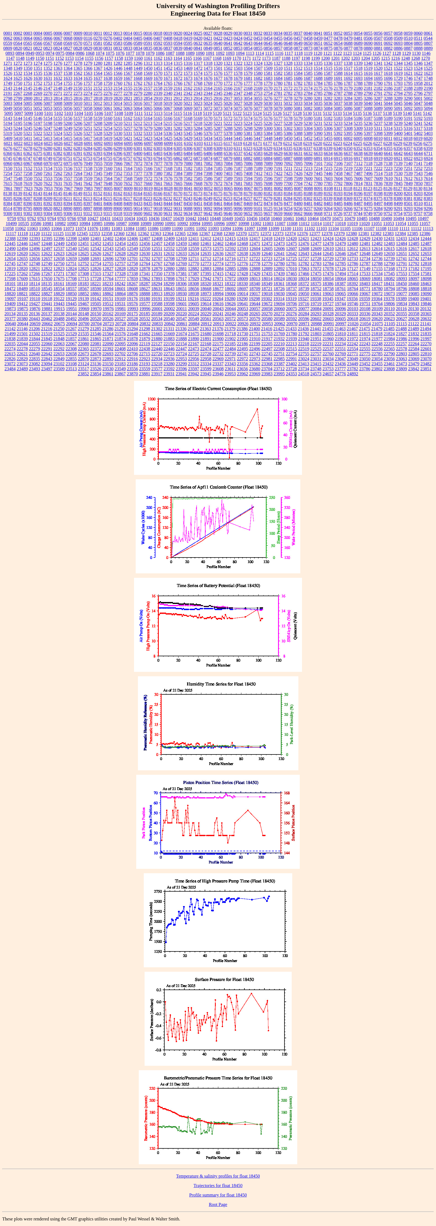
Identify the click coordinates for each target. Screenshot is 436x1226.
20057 (254, 308)
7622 (47, 183)
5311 (378, 128)
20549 (193, 318)
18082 (389, 278)
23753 (328, 368)
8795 (27, 208)
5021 (188, 103)
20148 (83, 313)
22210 (279, 343)
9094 (218, 208)
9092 (208, 208)
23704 (266, 368)
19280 (230, 298)
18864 (120, 293)
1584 (298, 73)
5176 (268, 118)
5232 (328, 123)
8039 (178, 188)
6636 (338, 153)
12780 (279, 263)
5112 (148, 113)
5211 (127, 123)
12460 (193, 243)
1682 (258, 78)
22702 (120, 353)
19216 (193, 298)
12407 (144, 238)
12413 (218, 238)
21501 (22, 333)
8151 (87, 193)
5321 (27, 133)
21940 (303, 338)
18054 (328, 278)
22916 (132, 358)
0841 (198, 48)
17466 (303, 273)
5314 (388, 128)
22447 (181, 348)
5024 (208, 103)
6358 (418, 148)
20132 (425, 308)
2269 (37, 93)
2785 (318, 93)
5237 (378, 123)
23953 (230, 373)
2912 (178, 98)
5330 (117, 133)
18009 (242, 278)
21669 (169, 333)
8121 (357, 188)
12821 (34, 268)
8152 (97, 193)
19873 (10, 308)
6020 (427, 138)
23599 (205, 368)
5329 (107, 133)
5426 (178, 138)
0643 (248, 43)
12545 (120, 248)
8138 (7, 193)
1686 (298, 78)
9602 (147, 213)
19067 (364, 293)
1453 (178, 68)
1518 (358, 68)
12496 (34, 248)
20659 (34, 323)
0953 (40, 53)
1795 (408, 83)
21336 (181, 328)
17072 (315, 268)
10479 (349, 218)
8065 (228, 188)
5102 (58, 113)
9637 (198, 213)
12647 (352, 253)
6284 (87, 148)
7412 (258, 173)
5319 (7, 133)
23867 (120, 373)
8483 (328, 203)
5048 (428, 103)
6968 (38, 163)
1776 (238, 83)
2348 (248, 93)
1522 (398, 68)
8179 (248, 193)
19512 (107, 303)
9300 (8, 213)
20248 (242, 313)
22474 (205, 348)
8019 (148, 188)
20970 (291, 323)
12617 (413, 248)
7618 (17, 183)
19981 (120, 308)
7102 (328, 163)
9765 (61, 218)
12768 (169, 263)
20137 (46, 313)
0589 (137, 43)
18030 (291, 278)
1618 (388, 73)
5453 (318, 138)
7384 (178, 173)
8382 (418, 198)
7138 (387, 163)
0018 (157, 33)
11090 (177, 228)
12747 (22, 263)
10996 (219, 223)
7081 (198, 163)
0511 (418, 38)
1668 (137, 78)
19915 (59, 308)
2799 (17, 98)
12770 (193, 263)
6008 (368, 138)
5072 (208, 108)
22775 (364, 353)
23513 (71, 368)
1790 (378, 83)
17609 (22, 278)
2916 (218, 98)
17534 (377, 273)
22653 (59, 353)
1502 (228, 68)
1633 (67, 78)
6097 (148, 143)
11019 (352, 223)
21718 (230, 333)
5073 (218, 108)
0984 (70, 53)
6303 (157, 148)
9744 (357, 213)
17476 (328, 273)
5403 (428, 133)
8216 (117, 198)
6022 (18, 143)
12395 (46, 238)
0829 (87, 48)
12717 (242, 258)
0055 (368, 33)
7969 (78, 188)
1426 (107, 68)
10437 (166, 218)
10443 (203, 218)
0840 (188, 48)
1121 (327, 53)
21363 (205, 328)
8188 (308, 193)
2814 (57, 98)
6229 (397, 143)
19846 (426, 303)
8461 (218, 203)
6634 (328, 153)
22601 (426, 348)
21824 (389, 333)
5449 (278, 138)
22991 (291, 358)
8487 (358, 203)
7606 (358, 178)
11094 (225, 228)
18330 (242, 283)
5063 (127, 108)
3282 (328, 98)
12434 (413, 238)
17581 (426, 273)
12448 (46, 243)
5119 (207, 113)
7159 (97, 168)
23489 (22, 368)
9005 (127, 208)
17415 (218, 273)
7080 (188, 163)
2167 (238, 88)
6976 (78, 163)
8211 (67, 198)
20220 (181, 313)
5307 (338, 128)
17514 (352, 273)
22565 (389, 348)
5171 (218, 118)
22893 (107, 358)
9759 (11, 218)
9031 (178, 208)
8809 (37, 208)
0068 (68, 38)
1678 (228, 78)
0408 (168, 38)
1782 (298, 83)
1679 (238, 78)
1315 (178, 63)
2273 (77, 93)
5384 (268, 133)
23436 (340, 363)
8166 (157, 193)
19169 (120, 298)
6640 (378, 153)
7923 (28, 188)
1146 (426, 53)
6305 (178, 148)
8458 (208, 203)
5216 (178, 123)
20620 (377, 318)
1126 (377, 53)
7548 (17, 178)
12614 (377, 248)
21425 (278, 328)
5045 (398, 103)
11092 (201, 228)
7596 (268, 178)
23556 (132, 368)
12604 (254, 248)
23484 (10, 368)
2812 (37, 98)
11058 (8, 228)
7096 (308, 163)
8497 (378, 203)
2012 (428, 83)
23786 (364, 368)
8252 (218, 198)
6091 (88, 143)
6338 (318, 148)
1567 (127, 73)
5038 (348, 103)
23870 (132, 373)
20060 (279, 308)
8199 (388, 193)
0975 (60, 53)
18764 (352, 288)
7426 (298, 173)
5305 (318, 128)
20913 (218, 323)
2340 (168, 93)
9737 (347, 213)
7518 (388, 173)
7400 (218, 173)
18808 (413, 288)
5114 (168, 113)
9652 (248, 213)
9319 (127, 213)
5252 (97, 128)
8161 (107, 193)
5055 (57, 108)
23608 (218, 368)
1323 (248, 63)
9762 (31, 218)
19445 (71, 303)
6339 (328, 148)
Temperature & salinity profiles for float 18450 (218, 1176)
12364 (168, 233)
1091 (210, 53)
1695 (378, 78)
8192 (328, 193)
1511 (288, 68)
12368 (216, 233)
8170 (178, 193)
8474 (268, 203)
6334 (278, 148)
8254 (238, 198)
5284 (198, 128)
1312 (147, 63)
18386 (327, 283)
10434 (129, 218)
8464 (228, 203)
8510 (418, 203)
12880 (169, 268)
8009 (128, 188)
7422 (278, 173)
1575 (208, 73)
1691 (338, 78)
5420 (117, 138)
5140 (407, 113)
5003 (7, 103)
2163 (198, 88)
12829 (132, 268)
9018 (157, 208)
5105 (88, 113)
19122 (59, 298)
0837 (168, 48)
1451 (157, 68)
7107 (348, 163)
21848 (59, 338)
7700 (288, 183)
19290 (242, 298)
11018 (340, 223)
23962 (242, 373)
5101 (48, 113)
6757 (127, 158)
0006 (57, 33)
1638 (107, 78)
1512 (298, 68)
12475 (291, 243)
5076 (248, 108)
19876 (34, 308)
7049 (88, 163)
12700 (120, 258)
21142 (10, 328)
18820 (10, 293)
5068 (178, 108)
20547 (181, 318)
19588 (156, 303)
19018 (266, 293)
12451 (83, 243)
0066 (48, 38)
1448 (127, 68)
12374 (290, 233)
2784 (308, 93)
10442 (190, 218)
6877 (218, 158)
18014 (266, 278)
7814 (358, 183)
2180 (358, 88)
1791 (388, 83)
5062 (117, 108)
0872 (298, 48)
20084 (315, 308)
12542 (95, 248)
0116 (88, 38)
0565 (27, 43)
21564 (107, 333)
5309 (358, 128)
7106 (338, 163)
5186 (358, 118)
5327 (87, 133)
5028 (248, 103)
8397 (87, 203)
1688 (318, 78)
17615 (34, 278)
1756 (77, 83)
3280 (308, 98)
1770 (218, 83)
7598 (288, 178)
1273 (27, 63)
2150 (77, 88)
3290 (408, 98)
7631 (57, 183)
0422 (218, 38)
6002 (348, 138)
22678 (95, 353)
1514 (318, 68)
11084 (128, 228)
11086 (153, 228)
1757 (87, 83)
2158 (157, 88)
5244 (17, 128)
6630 (288, 153)
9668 (318, 213)
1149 (30, 58)
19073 (389, 293)
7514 (378, 173)
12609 (315, 248)
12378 (327, 233)
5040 (368, 103)
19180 (144, 298)
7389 (188, 173)
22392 (107, 348)
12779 (266, 263)
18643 (169, 288)
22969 (218, 358)
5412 (37, 138)
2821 (127, 98)
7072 (138, 163)
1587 (328, 73)
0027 (208, 33)
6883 (258, 158)
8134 (427, 188)
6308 (208, 148)
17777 (120, 278)
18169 (70, 283)
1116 (279, 53)
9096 (238, 208)
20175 (132, 313)
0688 (348, 43)
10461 (288, 218)
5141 (417, 113)
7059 (108, 163)
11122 (46, 233)
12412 (205, 238)
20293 (315, 313)
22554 (352, 348)
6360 (7, 153)
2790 (368, 93)
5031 (278, 103)
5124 (257, 113)
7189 (258, 168)
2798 (7, 98)
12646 (340, 253)
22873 (95, 358)
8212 (77, 198)
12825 (83, 268)
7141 (417, 163)
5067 (168, 108)
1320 (218, 63)
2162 (188, 88)
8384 (7, 203)
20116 (401, 308)
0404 (127, 38)
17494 (340, 273)
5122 (237, 113)
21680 (205, 333)
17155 (377, 268)
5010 (77, 103)
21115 (401, 323)
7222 (378, 168)
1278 (77, 63)
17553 (401, 273)
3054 (248, 98)
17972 (230, 278)
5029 (258, 103)
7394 (198, 173)
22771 (352, 353)
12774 (218, 263)
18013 (254, 278)
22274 (10, 348)
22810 (426, 353)
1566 (117, 73)
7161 (117, 168)
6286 (107, 148)
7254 (7, 173)
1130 (416, 53)
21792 (303, 333)
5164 (147, 118)
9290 (388, 208)
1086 (160, 53)
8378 (388, 198)
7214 (318, 168)
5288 (228, 128)
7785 (328, 183)
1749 (7, 83)
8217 (127, 198)
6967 (28, 163)
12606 (279, 248)
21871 (107, 338)
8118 (348, 188)
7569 (137, 178)
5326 (77, 133)
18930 (181, 293)
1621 (408, 73)
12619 (10, 253)
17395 (205, 273)
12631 (156, 253)
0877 (348, 48)
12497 (46, 248)
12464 (230, 243)
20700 (83, 323)
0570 (77, 43)
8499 (398, 203)
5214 (157, 123)
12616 (401, 248)
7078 (168, 163)
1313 (157, 63)
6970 (48, 163)
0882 (388, 48)
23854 (95, 373)
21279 (83, 328)
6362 (27, 153)
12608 (303, 248)
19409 (10, 303)
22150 (169, 343)
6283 (77, 148)
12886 (242, 268)
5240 (408, 123)
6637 (348, 153)
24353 (291, 373)
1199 (315, 58)
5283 (188, 128)
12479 (340, 243)
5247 (47, 128)
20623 (389, 318)
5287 (218, 128)
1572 (178, 73)
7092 (288, 163)
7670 (208, 183)
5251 (87, 128)
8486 (348, 203)
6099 (168, 143)
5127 (287, 113)
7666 (188, 183)
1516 (338, 68)
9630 (157, 213)
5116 (187, 113)
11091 (189, 228)
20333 (352, 313)
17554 (413, 273)
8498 (388, 203)
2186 (388, 88)
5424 (157, 138)
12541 (83, 248)
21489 (413, 328)
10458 (264, 218)
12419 (279, 238)
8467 (238, 203)
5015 (127, 103)
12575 (218, 248)
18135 (46, 283)
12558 (181, 248)
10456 (251, 218)
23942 (193, 373)
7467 (348, 173)
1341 (378, 63)
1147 (10, 58)
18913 (156, 293)
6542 (248, 153)
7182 (188, 168)
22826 (10, 358)
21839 (22, 338)
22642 (46, 353)
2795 (408, 93)
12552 (169, 248)
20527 (120, 318)
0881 (378, 48)
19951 (71, 308)
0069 (78, 38)
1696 (388, 78)
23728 (291, 368)
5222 (228, 123)
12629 (132, 253)
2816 (77, 98)
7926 (38, 188)
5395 (348, 133)
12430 (377, 238)
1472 (198, 68)
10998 (243, 223)
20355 (401, 313)
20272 (279, 313)
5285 (208, 128)
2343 (198, 93)
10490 (386, 218)
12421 (303, 238)
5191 (408, 118)
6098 (158, 143)
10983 (72, 223)
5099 (28, 113)
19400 (413, 298)
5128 (297, 113)
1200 (325, 58)
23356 (242, 363)
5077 (258, 108)
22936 (169, 358)
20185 (144, 313)
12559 (193, 248)
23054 (377, 358)
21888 (181, 338)
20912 (206, 323)
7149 (427, 163)
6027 (68, 143)
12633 (181, 253)
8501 (408, 203)
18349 (266, 283)
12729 (328, 258)
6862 (178, 158)
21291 (120, 328)
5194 (7, 123)
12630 (144, 253)
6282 (67, 148)
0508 (388, 38)
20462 (46, 318)
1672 (178, 78)
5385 (278, 133)
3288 (388, 98)
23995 (279, 373)
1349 (17, 68)
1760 (117, 83)
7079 (178, 163)
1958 (418, 83)
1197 (295, 58)
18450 (401, 283)
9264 (328, 208)
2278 (127, 93)
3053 (238, 98)
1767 (188, 83)
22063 (59, 343)
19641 (242, 303)
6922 (408, 158)
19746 (352, 303)
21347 (193, 328)
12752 (83, 263)
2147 (47, 88)
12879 (156, 268)
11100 (285, 228)
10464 (313, 218)
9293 (408, 208)
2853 (137, 98)
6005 (358, 138)
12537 (59, 248)
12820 (22, 268)
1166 (197, 58)
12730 (340, 258)
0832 (117, 48)
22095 (120, 343)
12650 (389, 253)
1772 (228, 83)
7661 (157, 183)
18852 (83, 293)
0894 (20, 53)
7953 (48, 188)
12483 (389, 243)
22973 (254, 358)
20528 (132, 318)
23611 (230, 368)
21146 (22, 328)
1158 (118, 58)
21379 (230, 328)
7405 (238, 173)
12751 (71, 263)
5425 (168, 138)
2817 (87, 98)
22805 (413, 353)
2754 (268, 93)
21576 (120, 333)
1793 (398, 83)
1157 (109, 58)
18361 (278, 283)
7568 (127, 178)
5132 (327, 113)
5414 (57, 138)
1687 (308, 78)
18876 (132, 293)
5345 (188, 133)
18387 (340, 283)
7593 (238, 178)
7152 (27, 168)
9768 (81, 218)
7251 (408, 168)
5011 (87, 103)
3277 (278, 98)
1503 (238, 68)
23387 (279, 363)
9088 (188, 208)
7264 (77, 173)
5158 (87, 118)
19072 (377, 293)
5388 (298, 133)
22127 (156, 343)
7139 (397, 163)
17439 (279, 273)
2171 (278, 88)
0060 (418, 33)
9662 (298, 213)
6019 (417, 138)
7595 (258, 178)
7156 (67, 168)
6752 (77, 158)
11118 (22, 233)
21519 (46, 333)
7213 (308, 168)
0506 (368, 38)
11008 (292, 223)
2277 (117, 93)
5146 (37, 118)
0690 (368, 43)
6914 (328, 158)
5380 (238, 133)
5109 (128, 113)
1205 (375, 58)
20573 (242, 318)
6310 (228, 148)
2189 (418, 88)
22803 (401, 353)
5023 (198, 103)
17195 (426, 268)
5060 (97, 108)
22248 (377, 343)
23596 (181, 368)
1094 (240, 53)
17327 (107, 273)
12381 (363, 233)
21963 (340, 338)
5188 (378, 118)
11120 (34, 233)
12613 (364, 248)
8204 (428, 193)
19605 (193, 303)
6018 (407, 138)
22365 (83, 348)
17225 (10, 273)
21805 (328, 333)
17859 (132, 278)
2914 (198, 98)
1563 (87, 73)
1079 (150, 53)
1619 (398, 73)
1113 (250, 53)
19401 (425, 298)
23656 (242, 368)
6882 (248, 158)
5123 (247, 113)
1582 (278, 73)
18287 (144, 283)
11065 (44, 228)
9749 (367, 213)
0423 (228, 38)
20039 (193, 308)
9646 (228, 213)
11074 (80, 228)
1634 (77, 78)
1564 (97, 73)
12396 (59, 238)
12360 (119, 233)
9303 (38, 213)
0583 (117, 43)
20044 (230, 308)
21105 (389, 323)
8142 (27, 193)
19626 (230, 303)
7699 (278, 183)
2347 (238, 93)
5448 (268, 138)
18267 (132, 283)
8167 (168, 193)
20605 (340, 318)
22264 (413, 343)
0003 (27, 33)
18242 (119, 283)
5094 (428, 108)
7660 (147, 183)
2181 (368, 88)
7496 (368, 173)
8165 (147, 193)
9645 (218, 213)
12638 (242, 253)
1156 (99, 58)
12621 (34, 253)
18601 (120, 288)
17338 (132, 273)
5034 (308, 103)
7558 (77, 178)
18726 (279, 288)
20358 (413, 313)
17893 (156, 278)
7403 (228, 173)
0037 (298, 33)
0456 (288, 38)
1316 (188, 63)
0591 (147, 43)
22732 (218, 353)
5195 (17, 123)
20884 (193, 323)
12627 (107, 253)
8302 (308, 198)
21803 (315, 333)
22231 (328, 343)
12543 (107, 248)
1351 (37, 68)
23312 (193, 363)
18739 (303, 288)
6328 (258, 148)
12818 (426, 263)
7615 (7, 183)
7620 (37, 183)
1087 (170, 53)
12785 (340, 263)
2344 (208, 93)
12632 (169, 253)
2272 (67, 93)
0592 (157, 43)
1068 (90, 53)
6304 (168, 148)
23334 (205, 363)
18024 (279, 278)
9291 (398, 208)
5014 (117, 103)
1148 (20, 58)
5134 (347, 113)
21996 (413, 338)
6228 (387, 143)
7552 (37, 178)
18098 (426, 278)
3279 (298, 98)
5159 (97, 118)
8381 (408, 198)
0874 (318, 48)
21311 (169, 328)
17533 (364, 273)
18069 (364, 278)
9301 (18, 213)
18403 (364, 283)
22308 (71, 348)
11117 (11, 233)
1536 (47, 73)
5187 (368, 118)
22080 (83, 343)
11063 (32, 228)
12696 (107, 258)
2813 (47, 98)
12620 (22, 253)
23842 (413, 368)
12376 (302, 233)
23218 (156, 363)
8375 (378, 198)
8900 (117, 208)
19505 (95, 303)
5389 (308, 133)
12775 (230, 263)
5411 (28, 138)
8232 (168, 198)
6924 (428, 158)
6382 (57, 153)
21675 (193, 333)
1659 (117, 78)
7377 (137, 173)
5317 (418, 128)
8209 (47, 198)
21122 (413, 323)
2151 (87, 88)
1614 (348, 73)
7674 (228, 183)
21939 (291, 338)
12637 (230, 253)
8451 (198, 203)
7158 (87, 168)
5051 (27, 108)
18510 (34, 288)
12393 (34, 238)
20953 (267, 323)
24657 (328, 373)
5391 (328, 133)
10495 (411, 218)
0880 (368, 48)
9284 (378, 208)
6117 (228, 143)
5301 (278, 128)
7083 (218, 163)
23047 (340, 358)
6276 (7, 148)
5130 (307, 113)
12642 (291, 253)
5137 (377, 113)
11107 (369, 228)
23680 (254, 368)
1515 (328, 68)
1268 (415, 58)
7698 (268, 183)
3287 (378, 98)
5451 (298, 138)
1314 (168, 63)
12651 (401, 253)
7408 (248, 173)
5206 (77, 123)
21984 (389, 338)
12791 (401, 263)
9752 (387, 213)
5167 (178, 118)
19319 (291, 298)
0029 (228, 33)
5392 (338, 133)
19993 (132, 308)
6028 (78, 143)
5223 (238, 123)
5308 (348, 128)
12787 (364, 263)
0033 (268, 33)
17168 (389, 268)
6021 (8, 143)
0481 (358, 38)
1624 (7, 78)
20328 (328, 313)
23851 (426, 368)
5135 (357, 113)
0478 (338, 38)
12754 (95, 263)
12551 (156, 248)
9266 (348, 208)
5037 (338, 103)
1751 (27, 83)
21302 (156, 328)
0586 (127, 43)
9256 (298, 208)
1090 (200, 53)
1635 (87, 78)
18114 (34, 283)
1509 (268, 68)
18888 (144, 293)
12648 (364, 253)
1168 (217, 58)
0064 (28, 38)
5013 (107, 103)
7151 (17, 168)
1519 (368, 68)
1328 (288, 63)
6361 (17, 153)
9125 (268, 208)
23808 (389, 368)
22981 (266, 358)
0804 (408, 43)
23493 (34, 368)
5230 (308, 123)
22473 (193, 348)
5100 (38, 113)
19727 (328, 303)
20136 (34, 313)
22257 (401, 343)
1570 (157, 73)
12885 (230, 268)
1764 (157, 83)
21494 (425, 328)
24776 (340, 373)
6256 (417, 143)
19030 (279, 293)
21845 (46, 338)
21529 (71, 333)
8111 (338, 188)
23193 (144, 363)
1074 (100, 53)
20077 (303, 308)
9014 (137, 208)
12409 (169, 238)
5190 (398, 118)
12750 (59, 263)
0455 (278, 38)
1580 (258, 73)
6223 (337, 143)
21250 (59, 328)
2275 (97, 93)
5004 (17, 103)
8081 (268, 188)
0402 (117, 38)
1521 (388, 68)
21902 (230, 338)
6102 (188, 143)
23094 (46, 363)
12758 (132, 263)
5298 (248, 128)
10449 (227, 218)
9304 (48, 213)
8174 (208, 193)
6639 (368, 153)
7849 (408, 183)
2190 (428, 88)
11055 (412, 223)
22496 (254, 348)
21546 (95, 333)
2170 (268, 88)
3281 (318, 98)
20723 (108, 323)
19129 (71, 298)
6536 (228, 153)
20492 (71, 318)
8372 (358, 198)
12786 (352, 263)
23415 (315, 363)
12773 (205, 263)
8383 (428, 198)
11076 (92, 228)
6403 (157, 153)
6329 (268, 148)
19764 (377, 303)
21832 (413, 333)
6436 (168, 153)
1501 (218, 68)
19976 (108, 308)
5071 (198, 108)
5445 (238, 138)
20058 (266, 308)
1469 (188, 68)
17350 (156, 273)
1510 (278, 68)
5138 (387, 113)
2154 (117, 88)
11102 (309, 228)
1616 (368, 73)
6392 (87, 153)
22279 (34, 348)
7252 (418, 168)
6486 (208, 153)
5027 (238, 103)
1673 (188, 78)
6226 (367, 143)
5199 (57, 123)
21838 (10, 338)
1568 (137, 73)
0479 (348, 38)
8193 (338, 193)
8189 (318, 193)
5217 (188, 123)
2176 (328, 88)
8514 (7, 208)
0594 (178, 43)
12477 (315, 243)
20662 (47, 323)
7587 (218, 178)
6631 (298, 153)
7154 (47, 168)
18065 (352, 278)
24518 (303, 373)
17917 (181, 278)
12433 (401, 238)
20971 (303, 323)
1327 (278, 63)
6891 (318, 158)
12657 (46, 258)
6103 (198, 143)
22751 (279, 353)
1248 (405, 58)
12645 (328, 253)
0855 (258, 48)
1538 (67, 73)
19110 (34, 298)
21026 (352, 323)
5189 (388, 118)
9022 (168, 208)
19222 (205, 298)
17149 (364, 268)
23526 (95, 368)
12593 (242, 248)
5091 (398, 108)
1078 (140, 53)
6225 (357, 143)
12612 (352, 248)
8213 (87, 198)
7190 (268, 168)
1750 (17, 83)
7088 (258, 163)
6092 (98, 143)
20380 (22, 318)
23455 (377, 363)
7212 (298, 168)
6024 (38, 143)
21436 (303, 328)
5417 (87, 138)
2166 (228, 88)
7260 (37, 173)
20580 (266, 318)
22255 (389, 343)
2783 (298, 93)
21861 (83, 338)
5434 (208, 138)
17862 (144, 278)
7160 (107, 168)
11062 (20, 228)
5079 (278, 108)
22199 (254, 343)
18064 (340, 278)
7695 (258, 183)
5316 (408, 128)
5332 (137, 133)
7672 (218, 183)
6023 (28, 143)
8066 (238, 188)
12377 (314, 233)
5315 (398, 128)
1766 (178, 83)
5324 (57, 133)
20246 (230, 313)
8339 (328, 198)
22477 (218, 348)
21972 (352, 338)
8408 (117, 203)
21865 (95, 338)
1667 (127, 78)
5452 (308, 138)
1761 (127, 83)
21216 (46, 328)
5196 (27, 123)
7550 (27, 178)
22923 (144, 358)
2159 (168, 88)
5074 (228, 108)
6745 (7, 158)
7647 (97, 183)
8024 (158, 188)
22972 (242, 358)
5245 (27, 128)
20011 (181, 308)
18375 (315, 283)
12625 (83, 253)
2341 (178, 93)
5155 (57, 118)
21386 (242, 328)
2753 (258, 93)
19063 (328, 293)
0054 (358, 33)
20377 (10, 318)
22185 (230, 343)
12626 (95, 253)
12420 (291, 238)
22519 (303, 348)
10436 (154, 218)
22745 (266, 353)
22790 (389, 353)
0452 (248, 38)
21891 (205, 338)
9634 (188, 213)
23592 (169, 368)
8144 (47, 193)
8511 (428, 203)
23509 (59, 368)
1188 (286, 58)
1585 (308, 73)
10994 (194, 223)
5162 (127, 118)
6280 (47, 148)
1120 (317, 53)
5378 (228, 133)
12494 (22, 248)
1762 (137, 83)
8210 (57, 198)
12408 (156, 238)
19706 (291, 303)
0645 (268, 43)
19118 (46, 298)
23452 (364, 363)
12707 (156, 258)
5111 (138, 113)
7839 (388, 183)
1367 (97, 68)
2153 (107, 88)
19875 (22, 308)
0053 (348, 33)
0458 (308, 38)
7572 (147, 178)
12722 (254, 258)
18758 (328, 288)
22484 (230, 348)
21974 (364, 338)
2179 (348, 88)
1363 (57, 68)
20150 (95, 313)
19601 (181, 303)
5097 (18, 113)
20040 (205, 308)
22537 (328, 348)
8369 (348, 198)
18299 (168, 283)
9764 (51, 218)
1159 (128, 58)
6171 (257, 143)
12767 (156, 263)
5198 (47, 123)
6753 (87, 158)
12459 (181, 243)
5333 (147, 133)
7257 (17, 173)
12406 (132, 238)
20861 (181, 323)
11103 (321, 228)
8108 (328, 188)
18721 (266, 288)
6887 (288, 158)
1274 (37, 63)
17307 (71, 273)
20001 (157, 308)
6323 (248, 148)
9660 (288, 213)
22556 (377, 348)
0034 (278, 33)
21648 (132, 333)
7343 (87, 173)
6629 (278, 153)
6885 (278, 158)
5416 (77, 138)
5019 (168, 103)
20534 (156, 318)
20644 (22, 323)
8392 (47, 203)
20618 (352, 318)
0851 (218, 48)
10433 (117, 218)
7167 (157, 168)
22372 (95, 348)
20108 (364, 308)
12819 (10, 268)
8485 (338, 203)
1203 (355, 58)
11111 (404, 228)
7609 (378, 178)
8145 (57, 193)
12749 (46, 263)
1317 (198, 63)
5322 (37, 133)
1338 (348, 63)
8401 (97, 203)
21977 (377, 338)
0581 (97, 43)
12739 (389, 258)
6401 (147, 153)
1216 (395, 58)
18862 (107, 293)
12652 (413, 253)
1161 (148, 58)
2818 (97, 98)
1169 (226, 58)
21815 (364, 333)
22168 (205, 343)
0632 (198, 43)
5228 (288, 123)
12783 (315, 263)
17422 (230, 273)
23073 (22, 363)
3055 (258, 98)
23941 (181, 373)
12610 (328, 248)
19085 (413, 293)
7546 (428, 173)
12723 (266, 258)
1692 (348, 78)
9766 (71, 218)
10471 (337, 218)
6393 (97, 153)
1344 (398, 63)
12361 (131, 233)
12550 (144, 248)
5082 (308, 108)
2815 (67, 98)
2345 (218, 93)
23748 (315, 368)
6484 (188, 153)
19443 (59, 303)
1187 (276, 58)
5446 (248, 138)
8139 (17, 193)
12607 (291, 248)
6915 (338, 158)
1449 (137, 68)
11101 (297, 228)
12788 (377, 263)
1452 (168, 68)
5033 (298, 103)
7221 (368, 168)
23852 (83, 373)
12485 (413, 243)
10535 (23, 223)
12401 (95, 238)
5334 (157, 133)
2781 (278, 93)
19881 (47, 308)
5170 (208, 118)
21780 (291, 333)
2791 (378, 93)
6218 (297, 143)
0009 (77, 33)
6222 (327, 143)
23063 (401, 358)
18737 (291, 288)
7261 (47, 173)
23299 (181, 363)
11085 (141, 228)
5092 (408, 108)
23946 (218, 373)
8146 (67, 193)
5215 (168, 123)
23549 (120, 368)
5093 (418, 108)
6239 (407, 143)
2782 (288, 93)
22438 (144, 348)
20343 (377, 313)
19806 (389, 303)
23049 (352, 358)
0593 (168, 43)
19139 (83, 298)
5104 (78, 113)
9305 (58, 213)
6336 (298, 148)
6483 (178, 153)
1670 (157, 78)
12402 (107, 238)
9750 (377, 213)
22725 (193, 353)
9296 (428, 208)
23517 (83, 368)
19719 (315, 303)
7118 (368, 163)
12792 (413, 263)
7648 (107, 183)
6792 (137, 158)
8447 (178, 203)
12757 (120, 263)
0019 (168, 33)
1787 (348, 83)
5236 (368, 123)
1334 (308, 63)
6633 (318, 153)
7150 (7, 168)
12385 (412, 233)
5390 (318, 133)
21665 (156, 333)
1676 (208, 78)
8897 (87, 208)
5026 (228, 103)
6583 (258, 153)
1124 (357, 53)
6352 (358, 148)
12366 (192, 233)
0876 (338, 48)
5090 (388, 108)
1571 (168, 73)
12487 (426, 243)
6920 (388, 158)
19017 (254, 293)
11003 (267, 223)
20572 (230, 318)
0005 (47, 33)
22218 (303, 343)
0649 (298, 43)
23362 (254, 363)
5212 (137, 123)
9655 (258, 213)
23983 (266, 373)
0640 (218, 43)
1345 (408, 63)
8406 (107, 203)
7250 (398, 168)
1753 (47, 83)
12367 (204, 233)
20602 (315, 318)
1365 (77, 68)
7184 (208, 168)
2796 (418, 93)
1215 (385, 58)
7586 (208, 178)
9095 (228, 208)
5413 (47, 138)
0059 (408, 33)
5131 (317, 113)
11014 (316, 223)
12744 (426, 258)
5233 (338, 123)
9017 (147, 208)
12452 (95, 243)
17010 (291, 268)
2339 (157, 93)
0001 (7, 33)
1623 (428, 73)
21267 (71, 328)
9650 (238, 213)
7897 (18, 188)
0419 (188, 38)
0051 (328, 33)
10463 (300, 218)
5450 (288, 138)
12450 (71, 243)
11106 (357, 228)
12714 (218, 258)
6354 (378, 148)
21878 (132, 338)
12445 (10, 243)
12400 (83, 238)
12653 (426, 253)
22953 (181, 358)
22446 (169, 348)
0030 (238, 33)
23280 (169, 363)
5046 (408, 103)
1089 (190, 53)
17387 (193, 273)
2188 (408, 88)
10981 (47, 223)
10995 (206, 223)
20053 (242, 308)
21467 (352, 328)
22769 (340, 353)
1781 (288, 83)
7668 (198, 183)
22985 (279, 358)
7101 (318, 163)
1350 (27, 68)
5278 (137, 128)
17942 (205, 278)
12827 (107, 268)
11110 (393, 228)
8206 (17, 198)
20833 (157, 323)
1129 (406, 53)
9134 (278, 208)
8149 (77, 193)
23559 (144, 368)
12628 (120, 253)
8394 (67, 203)
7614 (428, 178)
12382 (376, 233)
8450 (188, 203)
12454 (120, 243)
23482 (426, 363)
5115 (178, 113)
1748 (428, 78)
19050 (303, 293)
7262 (57, 173)
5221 (218, 123)
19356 (352, 298)
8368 (338, 198)
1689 (328, 78)
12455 (132, 243)
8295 (298, 198)
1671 (168, 78)
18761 (340, 288)
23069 (413, 358)
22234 (340, 343)
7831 (368, 183)
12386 (424, 233)
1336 (328, 63)
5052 (37, 108)
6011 (388, 138)
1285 (127, 63)
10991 (170, 223)
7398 (208, 173)
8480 (298, 203)
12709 (181, 258)
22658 (71, 353)
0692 (388, 43)
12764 (144, 263)
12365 (180, 233)
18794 (389, 288)
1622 (418, 73)
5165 (157, 118)
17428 (242, 273)
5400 (398, 133)
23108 (71, 363)
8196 (358, 193)
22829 (22, 358)
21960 (328, 338)
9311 (78, 213)
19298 (254, 298)
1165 (187, 58)
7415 (268, 173)
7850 (418, 183)
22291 (46, 348)
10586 (35, 223)
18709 (254, 288)
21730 (242, 333)
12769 (181, 263)
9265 (338, 208)
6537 (238, 153)
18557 (71, 288)
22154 (181, 343)
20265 (254, 313)
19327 (303, 298)
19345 (327, 298)
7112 (358, 163)
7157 (77, 168)
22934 (156, 358)
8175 (218, 193)
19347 (340, 298)
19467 (83, 303)
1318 (208, 63)
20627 (401, 318)
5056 (67, 108)
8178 (238, 193)
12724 (279, 258)
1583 (288, 73)
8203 (418, 193)
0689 (358, 43)
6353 (368, 148)
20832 (144, 323)
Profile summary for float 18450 (218, 1195)
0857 (278, 48)
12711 (193, 258)
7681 (238, 183)
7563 (97, 178)
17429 (254, 273)
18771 (364, 288)
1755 (67, 83)
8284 (288, 198)
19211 (181, 298)
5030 (268, 103)
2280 (147, 93)
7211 (288, 168)
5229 (298, 123)
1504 (248, 68)
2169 (258, 88)
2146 (37, 88)
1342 (388, 63)
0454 (268, 38)
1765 (168, 83)
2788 (348, 93)
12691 (95, 258)
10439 (178, 218)
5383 (258, 133)
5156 (67, 118)
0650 (308, 43)
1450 (147, 68)
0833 (127, 48)
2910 (157, 98)
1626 (27, 78)
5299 (258, 128)
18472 (10, 288)
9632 (178, 213)
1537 (57, 73)
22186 (242, 343)
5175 (258, 118)
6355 (388, 148)
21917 (266, 338)
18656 (193, 288)
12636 (218, 253)
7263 (67, 173)
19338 (315, 298)
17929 (193, 278)
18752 (315, 288)
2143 (7, 88)
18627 (144, 288)
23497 (46, 368)
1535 (37, 73)
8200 (398, 193)
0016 (147, 33)
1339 (358, 63)
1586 (318, 73)
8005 (108, 188)
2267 (17, 93)
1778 (258, 83)
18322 (230, 283)
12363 (155, 233)
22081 (95, 343)
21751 (254, 333)
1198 (305, 58)
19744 (340, 303)
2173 (298, 88)
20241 (218, 313)
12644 (315, 253)
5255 (117, 128)
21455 (327, 328)
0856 (268, 48)
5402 (418, 133)
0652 (328, 43)
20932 (255, 323)
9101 (258, 208)
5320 (17, 133)
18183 (83, 283)
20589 (279, 318)
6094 (118, 143)
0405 (137, 38)
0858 (288, 48)
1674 (198, 78)
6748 (37, 158)
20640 (10, 323)
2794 (398, 93)
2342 (188, 93)
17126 (340, 268)
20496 (83, 318)
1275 (47, 63)
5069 (188, 108)
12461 (205, 243)
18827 (46, 293)
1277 (67, 63)
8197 (368, 193)
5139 (397, 113)
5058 (87, 108)
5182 (328, 118)
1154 (79, 58)
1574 (198, 73)
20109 (377, 308)
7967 (68, 188)
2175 (318, 88)
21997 (426, 338)
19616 (218, 303)
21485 (389, 328)
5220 (208, 123)
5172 (228, 118)
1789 (368, 83)
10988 (133, 223)
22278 (22, 348)
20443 (34, 318)
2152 (97, 88)
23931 (169, 373)
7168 (168, 168)
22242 (352, 343)
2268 (27, 93)
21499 (10, 333)
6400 (137, 153)
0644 (258, 43)
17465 (291, 273)
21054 (365, 323)
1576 (218, 73)
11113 (428, 228)
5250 (77, 128)
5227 (278, 123)
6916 (348, 158)
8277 (258, 198)
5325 (67, 133)
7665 (178, 183)
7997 (98, 188)
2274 (87, 93)
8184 (288, 193)
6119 (237, 143)
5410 (18, 138)
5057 (77, 108)
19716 (303, 303)
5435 (218, 138)
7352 (117, 173)
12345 (82, 233)
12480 (352, 243)
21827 (401, 333)
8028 (168, 188)
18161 (58, 283)
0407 (157, 38)
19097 (10, 298)
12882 (193, 268)
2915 (208, 98)
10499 (11, 223)
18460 (413, 283)
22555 (364, 348)
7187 (238, 168)
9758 (427, 213)
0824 (57, 48)
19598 (169, 303)
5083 (318, 108)
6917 (358, 158)
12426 (340, 238)
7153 (37, 168)
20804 (132, 323)
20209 (169, 313)
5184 (348, 118)
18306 (181, 283)
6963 (18, 163)
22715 (144, 353)
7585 (198, 178)
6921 (398, 158)
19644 (254, 303)
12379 (339, 233)
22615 (10, 353)
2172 (288, 88)
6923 (418, 158)
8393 (57, 203)
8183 (278, 193)
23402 (291, 363)
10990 (158, 223)
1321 (228, 63)
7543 (418, 173)
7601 (318, 178)
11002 (255, 223)
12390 (22, 238)
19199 (169, 298)
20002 (169, 308)
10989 (145, 223)
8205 (7, 198)
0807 (428, 43)
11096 (237, 228)
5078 (268, 108)
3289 (398, 98)
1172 (256, 58)
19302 (266, 298)
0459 (318, 38)
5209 (107, 123)
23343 (230, 363)
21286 (107, 328)
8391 (37, 203)
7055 (98, 163)
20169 (120, 313)
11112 (416, 228)
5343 (178, 133)
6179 (277, 143)
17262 (22, 273)
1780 (278, 83)
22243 (364, 343)
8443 (157, 203)
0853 (238, 48)
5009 (67, 103)
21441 (315, 328)
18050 (315, 278)
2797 (428, 93)
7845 (398, 183)
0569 (67, 43)
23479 (413, 363)
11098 (261, 228)
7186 (228, 168)
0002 (17, 33)
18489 (22, 288)
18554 (59, 288)
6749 (47, 158)
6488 (218, 153)
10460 (276, 218)
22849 (59, 358)
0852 (228, 48)
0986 (80, 53)
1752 (37, 83)
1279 (87, 63)
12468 (242, 243)
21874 (120, 338)
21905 (242, 338)
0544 (427, 38)
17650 (46, 278)
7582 (188, 178)
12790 (389, 263)
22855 (71, 358)
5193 (428, 118)
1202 (345, 58)
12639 (254, 253)
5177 (278, 118)
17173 (401, 268)
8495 (368, 203)
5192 (418, 118)
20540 (169, 318)
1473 (208, 68)
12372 (265, 233)
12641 (279, 253)
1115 (269, 53)
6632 (308, 153)
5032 (288, 103)
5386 (288, 133)
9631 (168, 213)
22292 (59, 348)
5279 (147, 128)
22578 (401, 348)
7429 (308, 173)
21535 (83, 333)
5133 (337, 113)
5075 (238, 108)
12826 (95, 268)
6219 (307, 143)
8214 (97, 198)
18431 (389, 283)
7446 (328, 173)
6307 (198, 148)
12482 (377, 243)
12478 (328, 243)
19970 (95, 308)
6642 (398, 153)
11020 (364, 223)
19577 (144, 303)
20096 (340, 308)
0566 (37, 43)
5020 (178, 103)
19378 (389, 298)
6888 (298, 158)
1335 (318, 63)
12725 (291, 258)
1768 (198, 83)
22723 (169, 353)
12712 (205, 258)
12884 (218, 268)
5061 (107, 108)
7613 (418, 178)
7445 (318, 173)
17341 (144, 273)
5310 (368, 128)
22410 (132, 348)
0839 (178, 48)
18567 (83, 288)
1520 (378, 68)
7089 (268, 163)
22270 (426, 343)
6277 (17, 148)
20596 (303, 318)
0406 (147, 38)
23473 (401, 363)
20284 (303, 313)
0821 (27, 48)
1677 (218, 78)
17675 (59, 278)
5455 (328, 138)
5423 (147, 138)
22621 (22, 353)
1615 (358, 73)
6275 (427, 143)
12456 (144, 243)
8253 (228, 198)
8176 (228, 193)
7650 (117, 183)
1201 (335, 58)
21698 (218, 333)
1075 (110, 53)
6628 (268, 153)
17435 (266, 273)
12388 (10, 238)
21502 (34, 333)
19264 (217, 298)
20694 (71, 323)
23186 (132, 363)
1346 (418, 63)
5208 (97, 123)
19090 (426, 293)
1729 (398, 78)
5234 (348, 123)
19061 (315, 293)
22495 (242, 348)
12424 (328, 238)
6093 (108, 143)
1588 (338, 73)
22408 (120, 348)
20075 (291, 308)
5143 (7, 118)
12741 (401, 258)
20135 (22, 313)
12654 (10, 258)
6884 (268, 158)
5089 (378, 108)
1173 (266, 58)
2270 (47, 93)
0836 (157, 48)
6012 (397, 138)
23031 (315, 358)
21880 (156, 338)
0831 (107, 48)
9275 (368, 208)
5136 (367, 113)
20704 (95, 323)
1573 (188, 73)
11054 (400, 223)
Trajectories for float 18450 (218, 1185)
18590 (95, 288)
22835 (34, 358)
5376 (208, 133)
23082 (34, 363)
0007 (67, 33)
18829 (59, 293)
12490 (10, 248)
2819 (107, 98)
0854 (248, 48)
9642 (208, 213)
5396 (358, 133)
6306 (188, 148)
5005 (27, 103)
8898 (97, 208)
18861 (95, 293)
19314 (278, 298)
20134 (10, 313)
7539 (408, 173)
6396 (117, 153)
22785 (377, 353)
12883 (205, 268)
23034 (328, 358)
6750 (57, 158)
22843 (46, 358)
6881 (238, 158)
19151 (107, 298)
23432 (328, 363)
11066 (56, 228)
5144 (17, 118)
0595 (188, 43)
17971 (218, 278)
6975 (68, 163)
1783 (308, 83)
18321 (217, 283)
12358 (106, 233)
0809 (7, 48)
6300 (127, 148)
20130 (413, 308)
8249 (208, 198)
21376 (217, 328)
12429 (364, 238)
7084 (228, 163)
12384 (400, 233)
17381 (181, 273)
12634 (193, 253)
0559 (7, 43)
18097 (413, 278)
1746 (408, 78)
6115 (218, 143)
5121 (227, 113)
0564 (17, 43)
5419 (107, 138)
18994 (218, 293)
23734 (303, 368)
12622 (46, 253)
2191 (7, 93)
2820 (117, 98)
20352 (389, 313)
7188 (248, 168)
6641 (388, 153)
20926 (242, 323)
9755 (407, 213)
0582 (107, 43)
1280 (97, 63)
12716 (230, 258)
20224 (193, 313)
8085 (288, 188)
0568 (57, 43)
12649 (377, 253)
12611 (340, 248)
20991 (328, 323)
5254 (107, 128)
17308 (83, 273)
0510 (408, 38)
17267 (46, 273)
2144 (17, 88)
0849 (208, 48)
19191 (156, 298)
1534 (27, 73)
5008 (57, 103)
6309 (218, 148)
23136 (95, 363)
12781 (291, 263)
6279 (37, 148)
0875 (328, 48)
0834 (137, 48)
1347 (428, 63)
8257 (248, 198)
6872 (188, 158)
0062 (8, 38)
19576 (132, 303)
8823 (57, 208)
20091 (328, 308)
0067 (58, 38)
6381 (47, 153)
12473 (279, 243)
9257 (308, 208)
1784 (318, 83)
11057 (424, 223)
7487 (358, 173)
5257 (127, 128)
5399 (388, 133)
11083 (117, 228)
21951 (315, 338)
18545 (46, 288)
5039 (358, 103)
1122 (337, 53)
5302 (288, 128)
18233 (107, 283)
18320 (205, 283)
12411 (193, 238)
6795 (168, 158)
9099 (248, 208)
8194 (348, 193)
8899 (107, 208)
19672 (266, 303)
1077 (130, 53)
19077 (401, 293)
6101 (178, 143)
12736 (377, 258)
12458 (169, 243)
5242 (428, 123)
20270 (266, 313)
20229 (205, 313)
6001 (338, 138)
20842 (169, 323)
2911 (168, 98)
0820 (17, 48)
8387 (17, 203)
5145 (27, 118)
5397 (368, 133)
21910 (254, 338)
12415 (230, 238)
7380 (157, 173)
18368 (291, 283)
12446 (22, 243)
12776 (242, 263)
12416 (242, 238)
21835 (426, 333)
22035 (10, 343)
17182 (413, 268)
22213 (291, 343)
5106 (98, 113)
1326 (268, 63)
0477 (328, 38)
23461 (389, 363)
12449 (59, 243)
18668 (205, 288)
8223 (147, 198)
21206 (34, 328)
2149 (67, 88)
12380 (351, 233)
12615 (389, 248)
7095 (298, 163)
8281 (278, 198)
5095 (8, 113)
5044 (388, 103)
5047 (418, 103)
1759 (107, 83)
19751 (364, 303)
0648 (288, 43)
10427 (92, 218)
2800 (27, 98)
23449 (352, 363)
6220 (317, 143)
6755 (107, 158)
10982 (60, 223)
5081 (298, 108)
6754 (97, 158)
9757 (417, 213)
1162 (158, 58)
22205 (266, 343)
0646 (278, 43)
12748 (34, 263)
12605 (266, 248)
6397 (127, 153)
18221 (95, 283)
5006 (37, 103)
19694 (279, 303)
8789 (17, 208)
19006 (230, 293)
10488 (374, 218)
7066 (118, 163)
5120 (217, 113)
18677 (218, 288)
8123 (367, 188)
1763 (147, 83)
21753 (266, 333)
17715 (83, 278)
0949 (30, 53)
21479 (376, 328)
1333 (298, 63)
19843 (413, 303)
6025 (48, 143)
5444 (228, 138)
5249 (67, 128)
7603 (328, 178)
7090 (278, 163)
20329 (340, 313)
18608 (132, 288)
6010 (378, 138)
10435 (141, 218)
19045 (291, 293)
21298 (144, 328)
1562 (77, 73)
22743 (254, 353)
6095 (128, 143)
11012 (304, 223)
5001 (418, 98)
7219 (348, 168)
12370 (241, 233)
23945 (205, 373)
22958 (205, 358)
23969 (254, 373)
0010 (87, 33)
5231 (318, 123)
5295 (238, 128)
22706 (132, 353)
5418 (97, 138)
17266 (34, 273)
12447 (34, 243)
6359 (428, 148)
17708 (71, 278)
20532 (144, 318)
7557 (67, 178)
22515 (291, 348)
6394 (107, 153)
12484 (401, 243)
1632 (57, 78)
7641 (77, 183)
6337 (308, 148)
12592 (230, 248)
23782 (352, 368)
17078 (328, 268)
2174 (308, 88)
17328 (120, 273)
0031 (248, 33)
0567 (47, 43)
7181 (178, 168)
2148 (57, 88)
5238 (388, 123)
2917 (228, 98)
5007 (47, 103)
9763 (41, 218)
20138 (59, 313)
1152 (59, 58)
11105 (345, 228)
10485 (362, 218)
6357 (408, 148)
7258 (27, 173)
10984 (84, 223)
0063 (18, 38)
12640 (266, 253)
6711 (428, 153)
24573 (315, 373)
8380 (398, 198)
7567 (117, 178)
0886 (398, 48)
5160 (107, 118)
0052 (338, 33)
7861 (8, 188)
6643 (408, 153)
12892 (279, 268)
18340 (254, 283)
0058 (398, 33)
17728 (95, 278)
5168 (188, 118)
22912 (120, 358)
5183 (338, 118)
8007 (118, 188)
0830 (97, 48)
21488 (401, 328)
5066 (157, 108)
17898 (169, 278)
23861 (107, 373)
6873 (198, 158)
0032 (258, 33)
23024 (303, 358)
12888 (254, 268)
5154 (47, 118)
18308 (193, 283)
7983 (88, 188)
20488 (59, 318)
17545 (389, 273)
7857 (428, 183)
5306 (328, 128)
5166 (168, 118)
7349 (107, 173)
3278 (288, 98)
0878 (358, 48)
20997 (340, 323)
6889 (308, 158)
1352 (47, 68)
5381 (248, 133)
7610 (388, 178)
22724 (181, 353)
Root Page (218, 1204)
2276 (107, 93)
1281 (107, 63)
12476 (303, 243)
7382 (168, 173)
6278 (27, 148)
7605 (348, 178)
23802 (377, 368)
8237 (178, 198)
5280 (157, 128)
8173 (198, 193)
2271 (57, 93)
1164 (177, 58)
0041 (318, 33)
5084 (328, 108)
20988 (316, 323)
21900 (218, 338)
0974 (50, 53)
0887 (408, 48)
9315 (107, 213)
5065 (147, 108)
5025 (218, 103)
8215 (107, 198)
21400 (254, 328)
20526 (107, 318)
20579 (254, 318)
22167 (193, 343)
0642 (238, 43)
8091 (318, 188)
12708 (169, 258)
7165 (137, 168)
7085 (238, 163)
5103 (68, 113)
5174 (248, 118)
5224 (248, 123)
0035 (288, 33)
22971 (230, 358)
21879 (144, 338)
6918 (368, 158)
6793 (147, 158)
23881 (144, 373)
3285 (358, 98)
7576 (168, 178)
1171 (246, 58)
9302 (28, 213)
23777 (340, 368)
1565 (107, 73)
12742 (413, 258)
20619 (364, 318)
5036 (328, 103)
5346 (198, 133)
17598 (10, 278)
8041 (188, 188)
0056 (378, 33)
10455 (239, 218)
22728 (205, 353)
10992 (182, 223)
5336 (168, 133)
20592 (291, 318)
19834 (401, 303)
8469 (248, 203)
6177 (267, 143)
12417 (254, 238)
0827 (67, 48)
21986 (401, 338)
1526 (7, 73)
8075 (258, 188)
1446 (117, 68)
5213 (147, 123)
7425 (288, 173)
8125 (377, 188)
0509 (398, 38)
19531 (120, 303)
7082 (208, 163)
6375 (37, 153)
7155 (57, 168)
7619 (27, 183)
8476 (278, 203)
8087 (298, 188)
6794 (157, 158)
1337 (338, 63)
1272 (17, 63)
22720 (156, 353)
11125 (58, 233)
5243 (7, 128)
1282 (117, 63)
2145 (27, 88)
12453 (107, 243)
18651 (181, 288)
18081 (377, 278)
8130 (417, 188)
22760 (328, 353)
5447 (258, 138)
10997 (231, 223)
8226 (157, 198)
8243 (188, 198)
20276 (291, 313)
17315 (95, 273)
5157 (77, 118)
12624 (71, 253)
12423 (315, 238)
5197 (37, 123)
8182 (268, 193)
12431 (389, 238)
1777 (248, 83)
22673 (83, 353)
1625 (17, 78)
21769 (279, 333)
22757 (315, 353)
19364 (376, 298)
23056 (389, 358)
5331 (127, 133)
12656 (34, 258)
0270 (97, 38)
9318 (117, 213)
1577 (228, 73)
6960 (8, 163)
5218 (198, 123)
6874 (208, 158)
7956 (58, 188)
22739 (230, 353)
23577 (156, 368)
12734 (364, 258)
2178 (338, 88)
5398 (378, 133)
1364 (67, 68)
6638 (358, 153)
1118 (298, 53)
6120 (247, 143)
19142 (95, 298)
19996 (144, 308)
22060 (46, 343)
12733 (352, 258)
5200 (67, 123)
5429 (188, 138)
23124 (83, 363)
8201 (408, 193)
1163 (168, 58)
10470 (325, 218)
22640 (34, 353)
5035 (318, 103)
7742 (308, 183)
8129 (407, 188)
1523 (408, 68)
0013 (117, 33)
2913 (188, 98)
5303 (298, 128)
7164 (127, 168)
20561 (205, 318)
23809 (401, 368)
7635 (67, 183)
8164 (137, 193)
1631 (47, 78)
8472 (258, 203)
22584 (413, 348)
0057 (388, 33)
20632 (426, 318)
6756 (117, 158)
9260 (318, 208)
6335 (288, 148)
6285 (97, 148)
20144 (71, 313)
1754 (57, 83)
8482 (318, 203)
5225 (258, 123)
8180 (258, 193)
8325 (318, 198)
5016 (137, 103)
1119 (308, 53)
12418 (266, 238)
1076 (120, 53)
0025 (198, 33)
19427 (34, 303)
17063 (303, 268)
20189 (156, 313)
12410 (181, 238)
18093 (401, 278)
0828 (77, 48)
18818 (426, 288)
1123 (347, 53)
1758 (97, 83)
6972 (58, 163)
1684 (278, 78)
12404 (120, 238)
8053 (218, 188)
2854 (147, 98)
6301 (137, 148)
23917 (156, 373)
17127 (352, 268)
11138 (70, 233)
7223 (388, 168)
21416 (266, 328)
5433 (198, 138)
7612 (408, 178)
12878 (144, 268)
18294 (156, 283)
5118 (197, 113)
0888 (418, 48)
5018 (157, 103)
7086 (248, 163)
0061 (428, 33)
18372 (303, 283)
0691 (378, 43)
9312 (87, 213)
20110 (389, 308)
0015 (137, 33)
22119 (144, 343)
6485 (198, 153)
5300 (268, 128)
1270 (425, 58)
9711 (328, 213)
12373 (278, 233)
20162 (107, 313)
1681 (248, 78)
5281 (168, 128)
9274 (358, 208)
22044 (22, 343)
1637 (97, 78)
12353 (94, 233)
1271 (7, 63)
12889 (266, 268)
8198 (378, 193)
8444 (168, 203)
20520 (95, 318)
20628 (413, 318)
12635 (205, 253)
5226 (268, 123)
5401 (408, 133)
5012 (97, 103)
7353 (127, 173)
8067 (248, 188)
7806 (348, 183)
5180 (308, 118)
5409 (8, 138)
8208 (37, 198)
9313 (97, 213)
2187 (398, 88)
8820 (47, 208)
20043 (218, 308)
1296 (137, 63)
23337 (218, 363)
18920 (169, 293)
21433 (291, 328)
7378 (147, 173)
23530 (107, 368)
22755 (303, 353)
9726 (337, 213)
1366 (87, 68)
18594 (107, 288)
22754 (291, 353)
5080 (288, 108)
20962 (279, 323)
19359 (364, 298)
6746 (17, 158)
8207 (27, 198)
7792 (338, 183)
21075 (377, 323)
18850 (71, 293)
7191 (278, 168)
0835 (147, 48)
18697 (242, 288)
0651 (318, 43)
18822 (34, 293)
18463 (425, 283)
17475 (315, 273)
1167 (207, 58)
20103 (352, 308)
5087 (358, 108)
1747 (418, 78)
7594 (248, 178)
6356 (398, 148)
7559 (87, 178)
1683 (268, 78)
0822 (37, 48)
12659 (71, 258)
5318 (428, 128)
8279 (268, 198)
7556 (57, 178)
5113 (158, 113)
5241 (418, 123)
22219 (315, 343)
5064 (137, 108)
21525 (59, 333)
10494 (398, 218)
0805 (418, 43)
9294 (418, 208)
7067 (128, 163)
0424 (238, 38)
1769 (208, 83)
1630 (37, 78)
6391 (77, 153)
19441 (46, 303)
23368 (266, 363)
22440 (156, 348)
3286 (368, 98)
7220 (358, 168)
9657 (268, 213)
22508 (279, 348)
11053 (388, 223)
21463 (340, 328)
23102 (59, 363)
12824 (71, 268)
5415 (67, 138)
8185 (298, 193)
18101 (10, 283)
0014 (127, 33)
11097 (249, 228)
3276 (268, 98)
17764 (107, 278)
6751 (67, 158)
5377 (218, 133)
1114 (260, 53)
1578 (238, 73)
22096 (132, 343)
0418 (178, 38)
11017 (328, 223)
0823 (47, 48)
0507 (378, 38)
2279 (137, 93)
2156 (137, 88)
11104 (333, 228)
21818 (377, 333)
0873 (308, 48)
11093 (213, 228)
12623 (59, 253)
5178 (288, 118)
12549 (132, 248)
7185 (218, 168)
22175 (218, 343)
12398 (71, 238)
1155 (89, 58)
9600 (137, 213)
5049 (7, 108)
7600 (308, 178)
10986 (109, 223)
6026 (58, 143)
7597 (278, 178)
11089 (165, 228)
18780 (377, 288)
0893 (10, 53)
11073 (68, 228)
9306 (68, 213)
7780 (318, 183)
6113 (208, 143)
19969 (83, 308)
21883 (169, 338)
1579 (248, 73)
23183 (120, 363)
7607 (368, 178)
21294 (132, 328)
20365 (426, 313)
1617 (378, 73)
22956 (193, 358)
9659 (278, 213)
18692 (230, 288)
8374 (368, 198)
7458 (338, 173)
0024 (188, 33)
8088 (308, 188)
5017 (147, 103)
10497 (423, 218)
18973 (205, 293)
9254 (288, 208)
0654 (338, 43)
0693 (398, 43)
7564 (107, 178)
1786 (338, 83)
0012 (107, 33)
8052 (208, 188)
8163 (127, 193)
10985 (96, 223)
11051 (376, 223)
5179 (298, 118)
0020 (178, 33)
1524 (418, 68)
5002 (428, 98)
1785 (328, 83)
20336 (364, 313)
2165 (218, 88)
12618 (426, 248)
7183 (198, 168)
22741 (242, 353)
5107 (108, 113)
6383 (67, 153)
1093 (230, 53)
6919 (378, 158)
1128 (396, 53)
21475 (364, 328)
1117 (288, 53)
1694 (368, 78)
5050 (17, 108)
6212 (287, 143)
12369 (229, 233)
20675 (59, 323)
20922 (230, 323)
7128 (377, 163)
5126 (277, 113)
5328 (97, 133)
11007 (279, 223)
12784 (328, 263)
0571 (87, 43)
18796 (401, 288)
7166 (147, 168)
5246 (37, 128)
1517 (348, 68)
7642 (87, 183)
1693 (358, 78)
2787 (338, 93)
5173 (238, 118)
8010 (138, 188)
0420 (198, 38)
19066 (352, 293)
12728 (315, 258)
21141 (425, 323)
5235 (358, 123)
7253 (428, 168)
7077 (158, 163)
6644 (418, 153)
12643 (303, 253)
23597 (193, 368)
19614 (205, 303)
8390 (27, 203)
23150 (107, 363)
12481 (364, 243)
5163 (137, 118)
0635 (208, 43)
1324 (258, 63)
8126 (387, 188)
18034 (303, 278)
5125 (267, 113)
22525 (315, 348)
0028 (218, 33)
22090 (107, 343)
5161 (117, 118)
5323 (47, 133)
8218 (137, 198)
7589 (228, 178)
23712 (279, 368)
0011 (97, 33)
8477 (288, 203)
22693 (107, 353)
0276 (107, 38)
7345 (97, 173)
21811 (352, 333)
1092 (220, 53)
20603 (328, 318)
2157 (147, 88)
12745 (10, 263)
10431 (105, 218)
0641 (228, 43)
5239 (398, 123)
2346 (228, 93)
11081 (104, 228)
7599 (298, 178)
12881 (181, 268)
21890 (193, 338)
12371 (253, 233)
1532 (17, 73)
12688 (83, 258)
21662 (144, 333)
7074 (148, 163)
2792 (388, 93)
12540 (71, 248)
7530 (398, 173)
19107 (22, 298)
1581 (268, 73)
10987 (121, 223)
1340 (368, 63)
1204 (365, 58)
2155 (127, 88)
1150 (40, 58)
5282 (178, 128)
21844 (34, 338)
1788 (358, 83)
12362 (143, 233)
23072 (10, 363)
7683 (248, 183)
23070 (426, 358)
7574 (157, 178)
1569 (147, 73)
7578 (178, 178)
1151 (49, 58)
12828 (120, 268)
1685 (288, 78)
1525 (428, 68)
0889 (428, 48)
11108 (381, 228)
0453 (258, 38)
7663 (168, 183)
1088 (180, 53)
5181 (318, 118)
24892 (352, 373)
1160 (138, 58)
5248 (57, 128)
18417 (376, 283)
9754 (397, 213)
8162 (117, 193)
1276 (57, 63)
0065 (38, 38)
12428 (352, 238)
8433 (137, 203)
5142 (427, 113)
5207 (87, 123)
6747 (27, 158)
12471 (254, 243)
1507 (258, 68)
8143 (37, 193)
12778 (254, 263)
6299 (117, 148)
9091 (198, 208)
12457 (156, 243)
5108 (118, 113)
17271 (59, 273)
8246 (198, 198)
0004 (37, 33)
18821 (22, 293)
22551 (340, 348)
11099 (273, 228)
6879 (228, 158)
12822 (46, 268)
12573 (205, 248)
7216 (338, 168)
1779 (268, 83)
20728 (120, 323)
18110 (22, 283)
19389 (401, 298)
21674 (181, 333)
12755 (107, 263)
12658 (59, 258)
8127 (397, 188)
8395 (77, 203)
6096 (138, 143)
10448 (215, 218)
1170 (236, 58)
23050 (364, 358)
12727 (303, 258)
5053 (47, 108)
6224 (347, 143)
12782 (303, 263)
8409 (127, 203)
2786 (328, 93)
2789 (358, 93)
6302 (147, 148)
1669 (147, 78)
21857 (71, 338)
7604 (338, 178)
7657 (137, 183)
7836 (378, 183)
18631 (156, 288)
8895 (77, 208)
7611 (398, 178)
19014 (242, 293)
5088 (368, 108)
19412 (22, 303)
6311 (238, 148)
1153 (69, 58)
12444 (426, 238)
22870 (83, 358)
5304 (308, 128)
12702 (144, 258)
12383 (388, 233)
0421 (208, 38)
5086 (348, 108)
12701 (132, 258)
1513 (308, 68)
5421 (127, 138)
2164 (208, 88)
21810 (340, 333)
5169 (198, 118)
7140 (407, 163)
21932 (279, 338)
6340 (338, 148)
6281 (57, 148)
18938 (193, 293)
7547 (7, 178)
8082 (278, 188)
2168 (248, 88)
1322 (238, 63)
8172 (188, 193)
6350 (348, 148)
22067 (71, 343)
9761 (21, 218)
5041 (378, 103)
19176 (132, 298)
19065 (340, 293)
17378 (169, 273)
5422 (137, 138)
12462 (218, 243)
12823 (59, 268)
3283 (338, 98)
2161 (178, 88)
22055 (34, 343)
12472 (266, 243)
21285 (95, 328)
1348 (7, 68)
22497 (266, 348)
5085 (338, 108)
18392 (352, 283)
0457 (298, 38)
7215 (328, 168)
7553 (47, 178)
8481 (308, 203)
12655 (22, 258)
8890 (67, 208)
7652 (127, 183)
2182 (378, 88)
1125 (367, 53)
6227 (377, 143)
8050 (198, 188)
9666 (308, 213)
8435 (147, 203)
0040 (308, 33)
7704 (298, 183)
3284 (348, 98)
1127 (386, 53)
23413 (303, 363)
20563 (218, 318)
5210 (117, 123)
